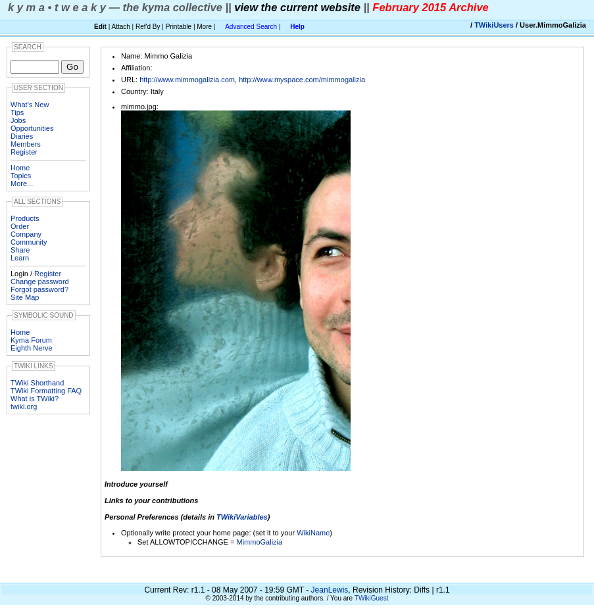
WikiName (313, 533)
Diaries (22, 136)
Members (26, 144)
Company (26, 234)
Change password (40, 281)
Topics (21, 176)
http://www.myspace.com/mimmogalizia (302, 80)
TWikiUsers (494, 25)
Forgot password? (39, 289)
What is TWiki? (35, 399)
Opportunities (32, 128)
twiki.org (24, 406)
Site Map (25, 297)
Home (20, 168)
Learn (20, 258)
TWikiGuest (372, 598)
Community (29, 242)
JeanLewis (330, 590)
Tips (17, 112)
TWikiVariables (242, 517)
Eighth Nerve (32, 348)
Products (25, 218)
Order (20, 226)
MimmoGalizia (259, 542)
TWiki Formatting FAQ (46, 391)
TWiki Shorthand (37, 383)
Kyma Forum (31, 340)
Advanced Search (251, 26)
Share (20, 250)
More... (22, 183)
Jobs (18, 120)
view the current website (297, 7)
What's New (30, 105)
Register (24, 152)
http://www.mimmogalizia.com (187, 80)
